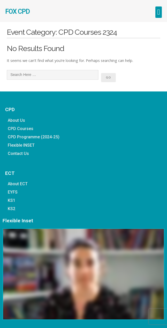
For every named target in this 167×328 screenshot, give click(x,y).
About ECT (18, 183)
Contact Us (18, 153)
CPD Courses (20, 128)
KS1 (11, 200)
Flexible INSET (21, 145)
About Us (16, 120)
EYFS (13, 192)
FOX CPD (17, 11)
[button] (158, 12)
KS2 (11, 208)
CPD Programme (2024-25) (33, 136)
